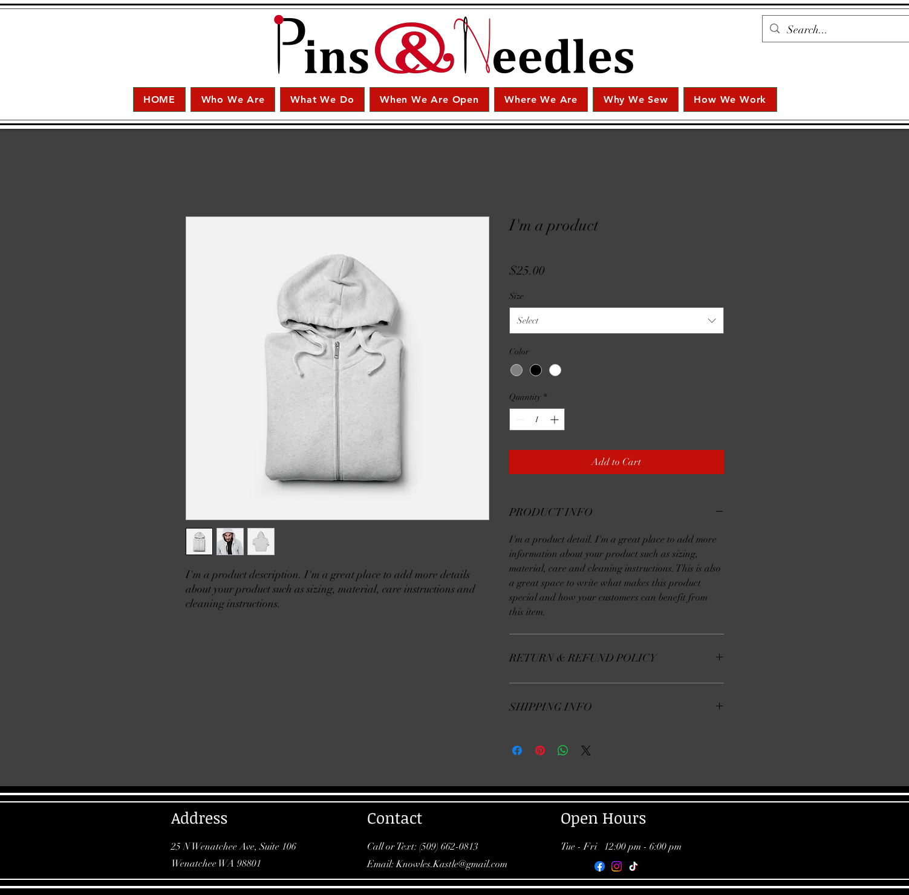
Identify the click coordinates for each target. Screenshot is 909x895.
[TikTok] (633, 866)
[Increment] (555, 419)
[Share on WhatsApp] (563, 750)
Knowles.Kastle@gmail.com (451, 864)
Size (516, 296)
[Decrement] (518, 419)
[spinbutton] (537, 419)
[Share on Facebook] (517, 750)
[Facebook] (600, 866)
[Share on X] (586, 750)
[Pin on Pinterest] (540, 750)
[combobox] (616, 320)
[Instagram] (617, 866)
